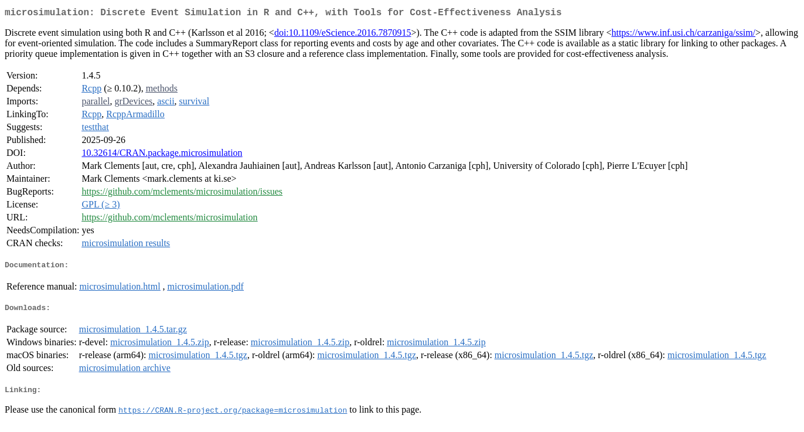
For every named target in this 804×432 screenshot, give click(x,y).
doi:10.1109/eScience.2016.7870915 (342, 35)
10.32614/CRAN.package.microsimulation (161, 155)
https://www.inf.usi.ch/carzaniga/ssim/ (683, 35)
